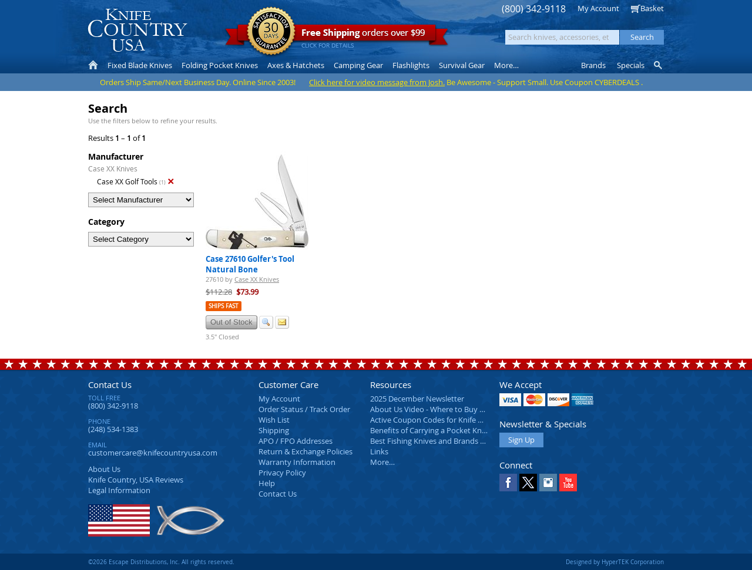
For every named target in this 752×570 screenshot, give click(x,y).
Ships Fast (224, 306)
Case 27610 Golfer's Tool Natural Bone (250, 264)
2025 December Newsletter (417, 398)
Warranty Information (296, 462)
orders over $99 (336, 35)
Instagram (548, 482)
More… (382, 462)
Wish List (274, 419)
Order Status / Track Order (304, 409)
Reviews (135, 479)
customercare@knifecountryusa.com (152, 452)
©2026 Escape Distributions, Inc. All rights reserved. (161, 562)
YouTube (568, 482)
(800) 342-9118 (534, 9)
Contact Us (110, 384)
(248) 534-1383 (113, 429)
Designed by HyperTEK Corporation (615, 562)
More (506, 65)
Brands (593, 65)
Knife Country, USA (137, 30)
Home (93, 65)
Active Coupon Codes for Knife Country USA (446, 419)
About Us (104, 469)
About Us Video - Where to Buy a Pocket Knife (449, 409)
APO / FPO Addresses (295, 441)
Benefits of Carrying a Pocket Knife (430, 430)
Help (266, 483)
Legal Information (119, 490)
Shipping (273, 430)
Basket (652, 8)
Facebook (508, 482)
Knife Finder (659, 65)
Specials (630, 65)
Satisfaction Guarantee (271, 32)
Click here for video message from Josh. (377, 82)
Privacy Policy (282, 472)
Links (379, 451)
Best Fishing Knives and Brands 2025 (433, 441)
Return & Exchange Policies (305, 451)
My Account (598, 8)
